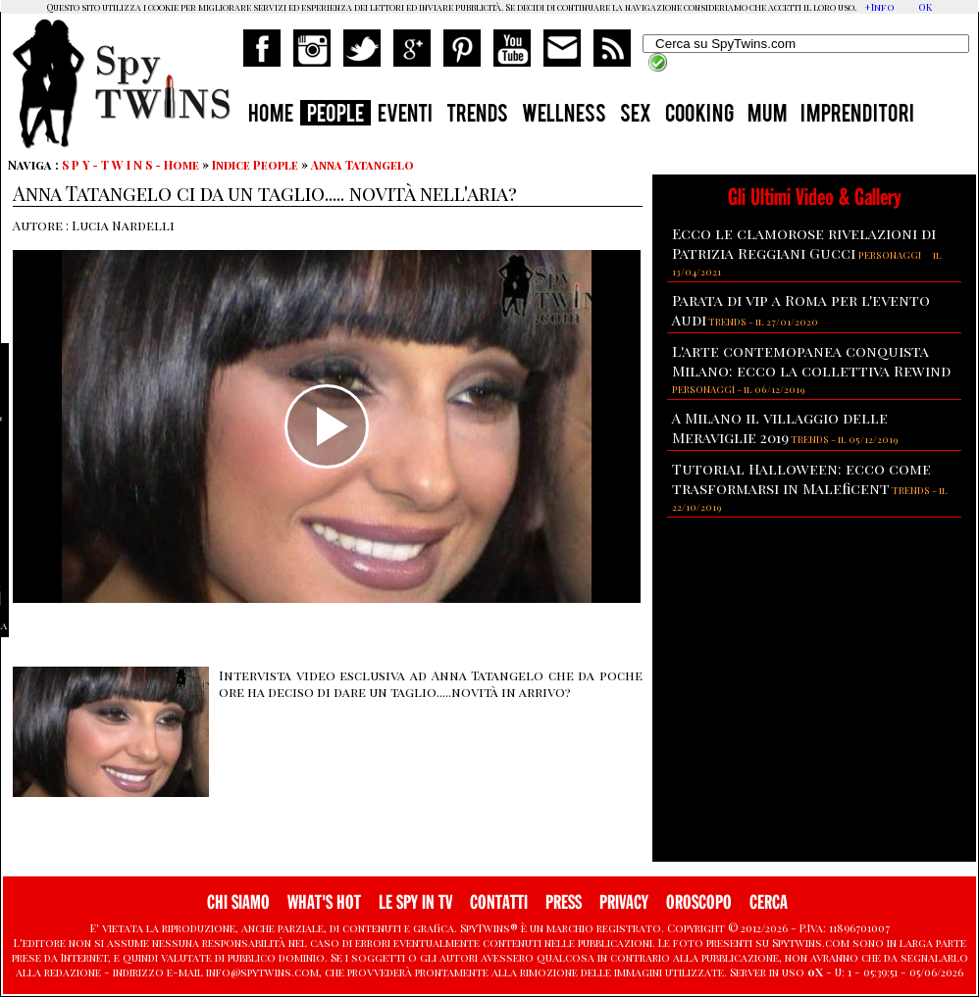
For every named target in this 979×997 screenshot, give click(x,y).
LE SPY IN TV (415, 902)
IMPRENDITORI (857, 115)
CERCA (768, 902)
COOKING (699, 115)
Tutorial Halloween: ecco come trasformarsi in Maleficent (801, 478)
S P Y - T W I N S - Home (130, 165)
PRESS (563, 902)
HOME (270, 115)
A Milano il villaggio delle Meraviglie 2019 (780, 427)
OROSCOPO (699, 902)
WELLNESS (564, 115)
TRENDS (477, 115)
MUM (767, 115)
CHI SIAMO (238, 902)
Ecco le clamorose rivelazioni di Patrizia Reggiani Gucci (804, 243)
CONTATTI (499, 902)
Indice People (255, 165)
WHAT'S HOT (324, 902)
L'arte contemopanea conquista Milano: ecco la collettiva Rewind (811, 360)
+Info (879, 7)
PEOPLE (335, 115)
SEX (635, 115)
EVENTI (405, 115)
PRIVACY (623, 902)
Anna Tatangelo (362, 165)
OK (925, 7)
